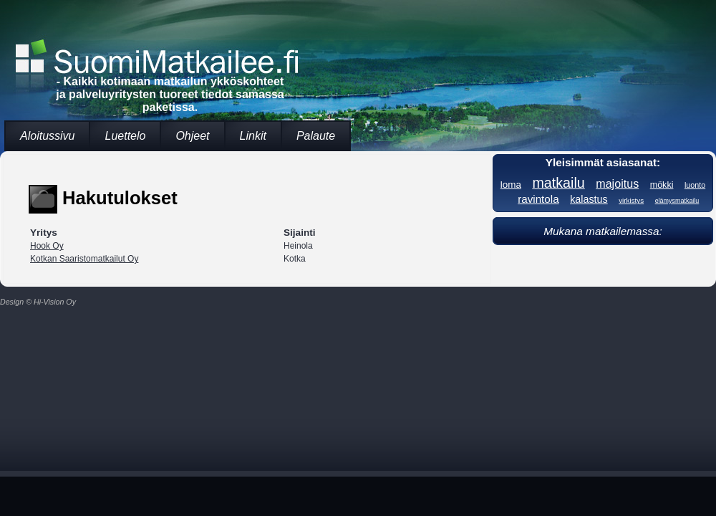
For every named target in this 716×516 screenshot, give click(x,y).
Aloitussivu (47, 136)
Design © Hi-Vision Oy (38, 301)
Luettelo (125, 136)
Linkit (253, 136)
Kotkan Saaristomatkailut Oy (84, 259)
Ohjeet (192, 136)
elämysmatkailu (677, 200)
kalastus (589, 199)
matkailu (558, 183)
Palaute (315, 136)
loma (510, 184)
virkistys (631, 200)
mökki (662, 185)
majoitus (617, 183)
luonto (694, 185)
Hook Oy (47, 246)
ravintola (538, 199)
